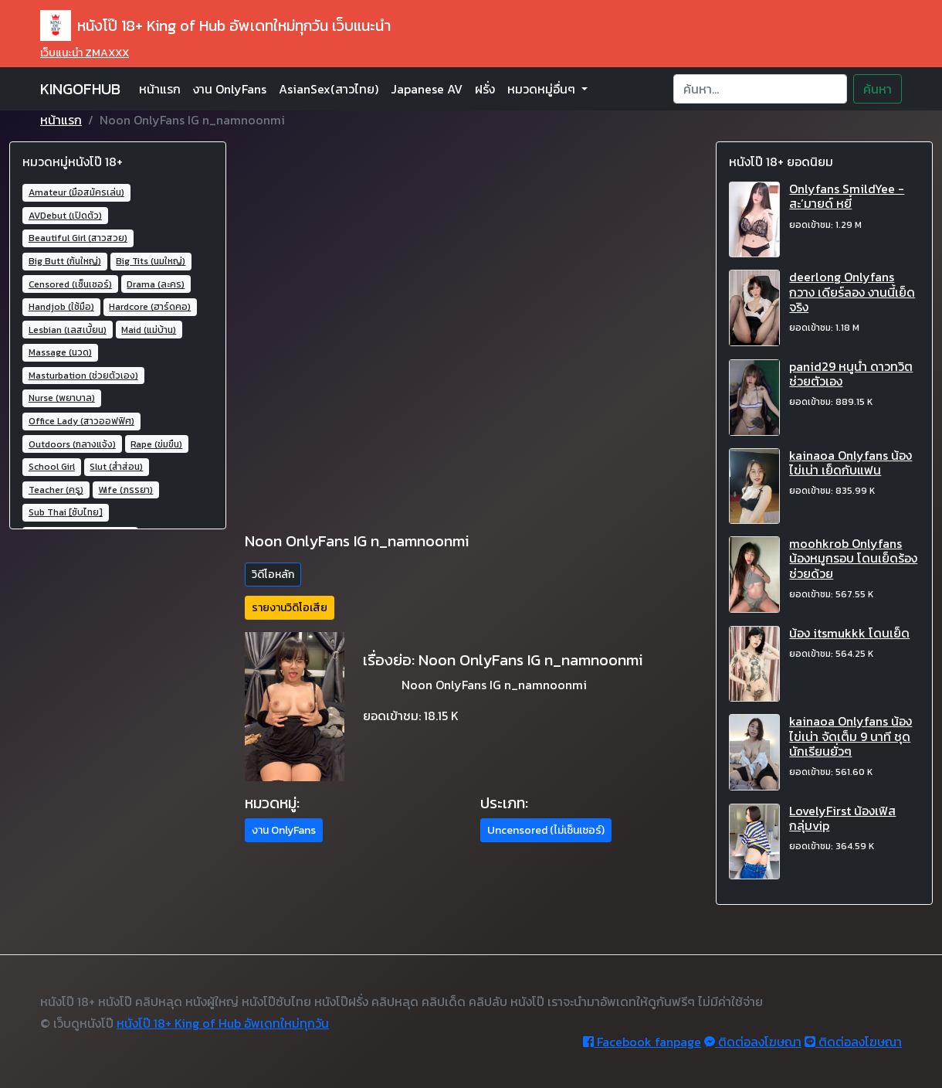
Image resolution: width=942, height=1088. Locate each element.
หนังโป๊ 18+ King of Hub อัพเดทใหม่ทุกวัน (223, 1023)
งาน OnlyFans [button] (284, 830)
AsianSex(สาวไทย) (328, 89)
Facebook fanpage (642, 1041)
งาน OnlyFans (229, 89)
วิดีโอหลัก (273, 574)
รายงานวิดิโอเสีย (289, 608)
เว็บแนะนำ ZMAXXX (84, 53)
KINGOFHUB (80, 88)
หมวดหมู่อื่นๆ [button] (542, 89)
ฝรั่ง (485, 89)
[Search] (760, 89)
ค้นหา (877, 89)
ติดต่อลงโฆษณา (752, 1041)
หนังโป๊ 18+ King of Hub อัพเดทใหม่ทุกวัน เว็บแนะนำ (215, 25)
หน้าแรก (160, 89)
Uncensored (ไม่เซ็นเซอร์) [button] (546, 830)
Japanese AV (427, 89)
